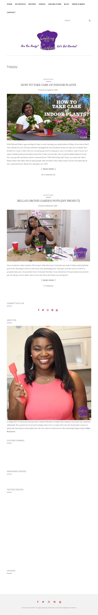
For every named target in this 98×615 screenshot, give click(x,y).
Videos (42, 4)
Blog (66, 4)
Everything (48, 79)
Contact (11, 12)
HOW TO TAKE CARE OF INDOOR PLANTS (48, 85)
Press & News (78, 4)
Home (9, 4)
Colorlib (57, 608)
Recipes (32, 4)
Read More (48, 169)
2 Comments (48, 286)
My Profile (20, 4)
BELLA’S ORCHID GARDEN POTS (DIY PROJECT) (48, 201)
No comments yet (48, 175)
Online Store (54, 4)
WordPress (72, 608)
